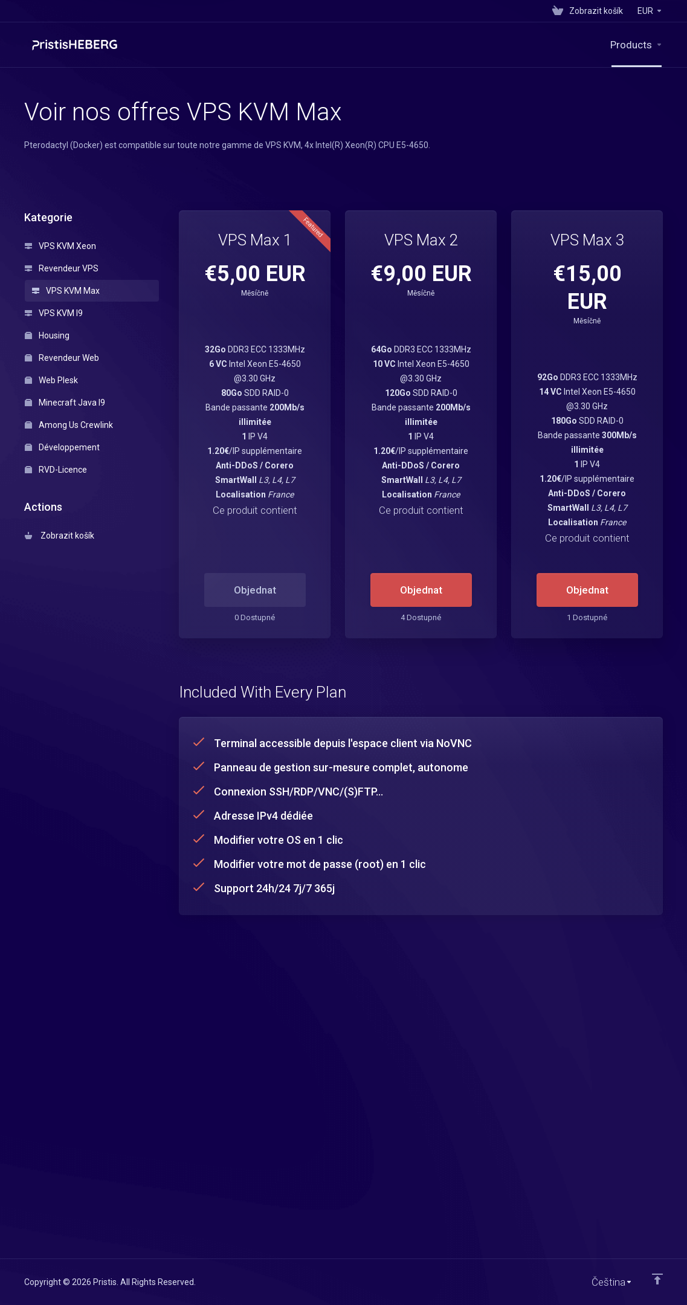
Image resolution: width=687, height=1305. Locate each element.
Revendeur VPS (61, 268)
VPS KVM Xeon (60, 246)
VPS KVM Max (66, 291)
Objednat (421, 590)
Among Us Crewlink (69, 425)
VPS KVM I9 (54, 313)
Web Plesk (51, 380)
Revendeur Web (62, 358)
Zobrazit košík (59, 535)
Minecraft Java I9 (65, 402)
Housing (47, 335)
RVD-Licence (56, 469)
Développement (62, 447)
